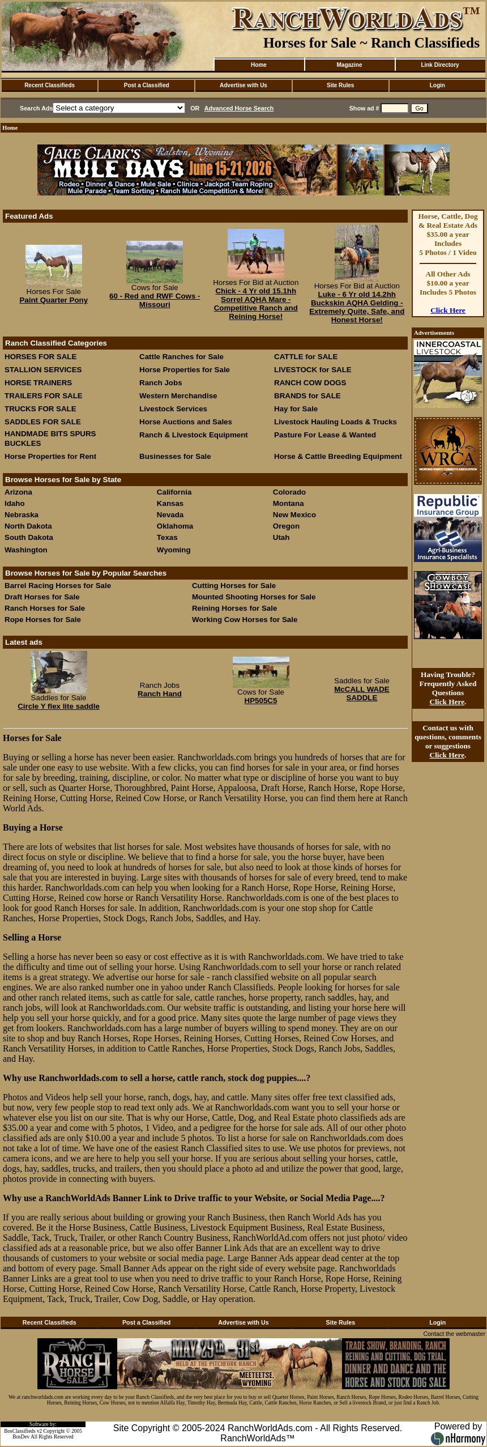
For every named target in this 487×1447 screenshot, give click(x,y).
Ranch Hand (160, 694)
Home (259, 65)
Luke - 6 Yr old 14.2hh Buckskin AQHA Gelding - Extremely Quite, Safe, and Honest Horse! (356, 307)
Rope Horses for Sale (43, 619)
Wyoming (174, 550)
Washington (26, 550)
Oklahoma (175, 526)
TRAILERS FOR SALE (44, 395)
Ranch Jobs (160, 382)
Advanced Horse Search (239, 108)
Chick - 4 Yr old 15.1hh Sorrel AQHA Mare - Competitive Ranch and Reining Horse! (256, 304)
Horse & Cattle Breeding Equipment (338, 456)
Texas (167, 537)
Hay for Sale (297, 409)
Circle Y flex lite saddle (59, 706)
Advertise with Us (243, 85)
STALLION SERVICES (43, 369)
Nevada (170, 514)
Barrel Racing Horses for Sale (58, 585)
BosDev (20, 1437)
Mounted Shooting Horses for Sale (253, 597)
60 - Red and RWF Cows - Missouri (154, 300)
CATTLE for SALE (306, 356)
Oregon (286, 526)
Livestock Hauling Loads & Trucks (335, 422)
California (174, 492)
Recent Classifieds (49, 85)
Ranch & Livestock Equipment (193, 435)
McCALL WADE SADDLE (362, 693)
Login (437, 85)
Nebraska (22, 514)
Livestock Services (173, 409)
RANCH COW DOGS (310, 382)
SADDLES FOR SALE (43, 422)
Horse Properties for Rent (50, 456)
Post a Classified (146, 85)
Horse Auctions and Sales (185, 422)
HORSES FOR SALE (40, 356)
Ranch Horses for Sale (45, 608)
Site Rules (340, 85)
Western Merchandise (178, 395)
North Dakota (28, 526)
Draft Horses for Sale (42, 597)
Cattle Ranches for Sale (181, 356)
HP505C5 (261, 700)
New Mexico (294, 514)
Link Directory (440, 65)
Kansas (170, 503)
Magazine (349, 65)
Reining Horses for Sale (234, 608)
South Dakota (29, 537)
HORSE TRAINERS (38, 382)
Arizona (18, 492)
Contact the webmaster (454, 1333)
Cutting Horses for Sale (234, 585)
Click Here (447, 310)
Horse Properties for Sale (184, 369)
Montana (288, 503)
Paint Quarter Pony (53, 300)
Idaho (15, 503)
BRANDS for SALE (307, 395)
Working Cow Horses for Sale (244, 619)
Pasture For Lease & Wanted (325, 435)
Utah (281, 537)
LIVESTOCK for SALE (313, 369)
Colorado (289, 492)
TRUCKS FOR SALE (40, 409)
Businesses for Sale (175, 456)
